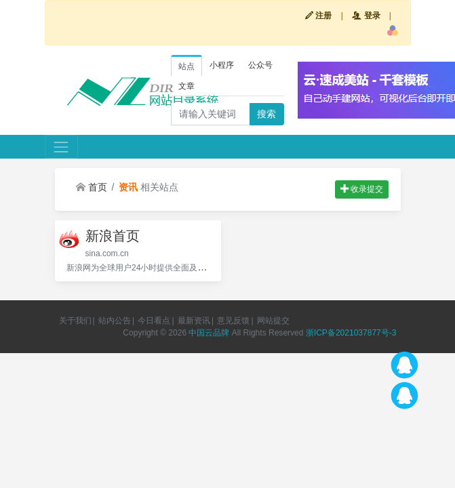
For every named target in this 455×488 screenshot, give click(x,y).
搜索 (266, 113)
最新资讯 (194, 320)
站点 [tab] (186, 66)
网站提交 (273, 320)
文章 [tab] (186, 86)
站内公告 (114, 320)
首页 (91, 187)
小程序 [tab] (222, 65)
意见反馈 (233, 320)
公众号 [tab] (260, 65)
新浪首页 (112, 235)
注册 (318, 15)
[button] (392, 30)
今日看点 (154, 320)
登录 (366, 15)
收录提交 (361, 189)
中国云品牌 (209, 333)
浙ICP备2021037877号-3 (351, 333)
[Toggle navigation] (61, 147)
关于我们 (75, 320)
